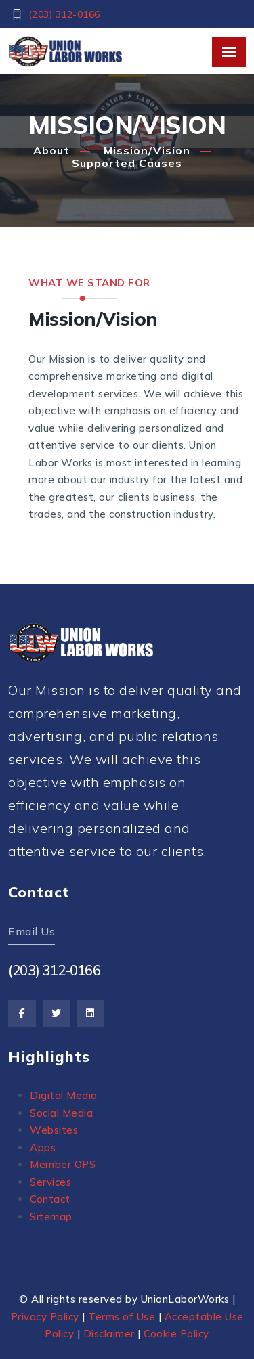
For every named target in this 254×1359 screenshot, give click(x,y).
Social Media (61, 1113)
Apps (43, 1147)
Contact (50, 1199)
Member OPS (63, 1164)
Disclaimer (109, 1333)
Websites (54, 1129)
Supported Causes (127, 163)
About (51, 150)
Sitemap (51, 1216)
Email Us (31, 931)
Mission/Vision (147, 150)
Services (50, 1182)
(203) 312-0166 (64, 14)
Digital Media (64, 1095)
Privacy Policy (45, 1316)
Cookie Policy (176, 1333)
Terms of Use (121, 1316)
